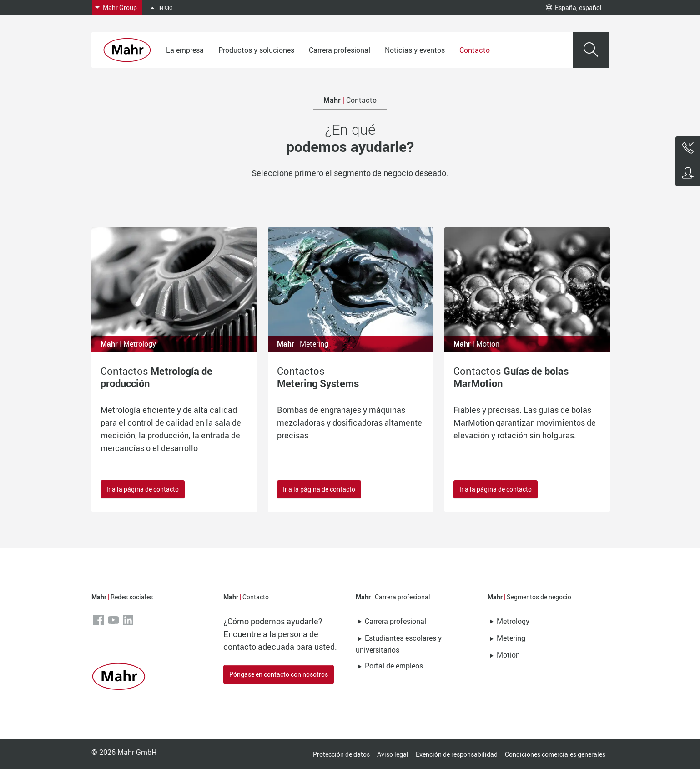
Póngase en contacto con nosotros (278, 674)
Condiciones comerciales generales (555, 754)
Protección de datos (341, 754)
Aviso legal (392, 754)
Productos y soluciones (256, 50)
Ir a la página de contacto (142, 489)
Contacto (474, 50)
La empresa (185, 50)
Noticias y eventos (415, 50)
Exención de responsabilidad (457, 754)
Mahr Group (120, 7)
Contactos (156, 377)
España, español (574, 7)
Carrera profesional (339, 50)
